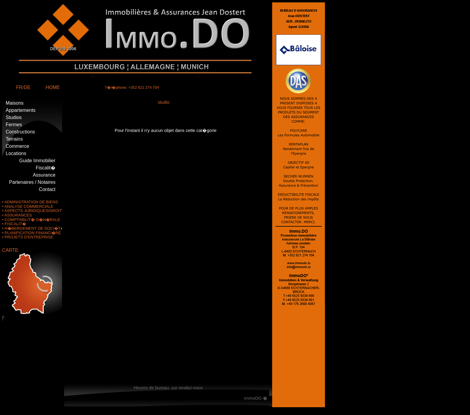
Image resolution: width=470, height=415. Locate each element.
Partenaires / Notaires (32, 182)
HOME (53, 87)
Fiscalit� (45, 167)
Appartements (21, 110)
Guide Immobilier (37, 160)
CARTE (10, 250)
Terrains (14, 139)
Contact (47, 189)
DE (27, 87)
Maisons (15, 103)
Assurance (44, 175)
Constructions (20, 131)
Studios (14, 117)
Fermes (14, 124)
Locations (16, 153)
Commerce (17, 146)
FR (19, 87)
